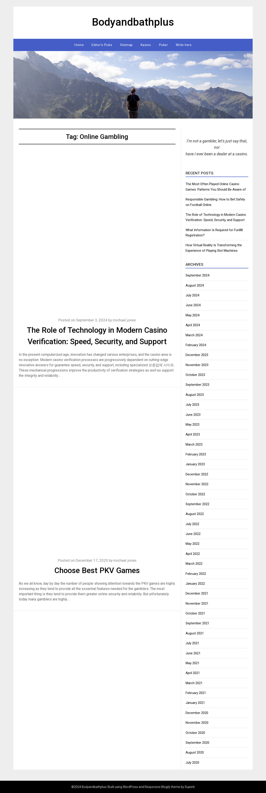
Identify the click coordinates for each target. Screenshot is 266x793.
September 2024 (197, 275)
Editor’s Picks (102, 45)
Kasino (146, 45)
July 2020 (192, 763)
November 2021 (197, 603)
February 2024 (196, 345)
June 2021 (193, 653)
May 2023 (192, 425)
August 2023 (195, 395)
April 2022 (193, 554)
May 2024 (192, 315)
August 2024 (195, 285)
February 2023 (196, 454)
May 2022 (192, 544)
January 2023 (195, 464)
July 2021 (192, 643)
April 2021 (193, 673)
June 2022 (193, 534)
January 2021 (195, 703)
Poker (163, 45)
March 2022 (194, 564)
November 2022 (197, 484)
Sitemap (126, 45)
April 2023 (193, 434)
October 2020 (195, 733)
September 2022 (197, 504)
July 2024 (192, 295)
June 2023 (193, 415)
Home (79, 45)
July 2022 (192, 524)
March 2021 (194, 683)
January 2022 (195, 584)
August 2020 (195, 752)
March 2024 (194, 335)
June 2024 (193, 305)
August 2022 (195, 514)
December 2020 (197, 713)
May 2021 (192, 663)
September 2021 (197, 623)
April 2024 (193, 325)
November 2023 (197, 365)
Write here (184, 45)
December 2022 (197, 474)
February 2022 (196, 574)
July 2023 (192, 405)
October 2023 (195, 375)
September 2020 (197, 743)
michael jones (124, 320)
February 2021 (196, 693)
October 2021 (195, 613)
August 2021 (195, 633)
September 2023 (197, 385)
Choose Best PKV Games (97, 570)
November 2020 (197, 723)
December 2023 (197, 355)
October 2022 (195, 494)
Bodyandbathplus (133, 22)
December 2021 (197, 593)
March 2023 (194, 444)
